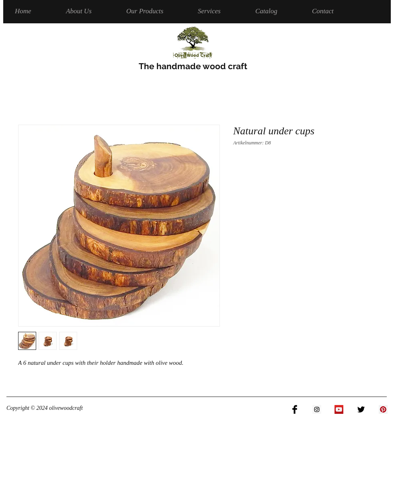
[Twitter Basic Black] (361, 409)
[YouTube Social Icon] (338, 409)
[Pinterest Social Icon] (383, 409)
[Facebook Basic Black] (294, 409)
